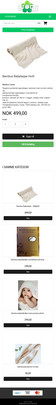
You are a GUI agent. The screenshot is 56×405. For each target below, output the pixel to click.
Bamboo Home (8, 84)
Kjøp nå (28, 136)
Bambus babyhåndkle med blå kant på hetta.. (28, 260)
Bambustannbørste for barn (28, 367)
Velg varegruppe (28, 30)
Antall (4, 119)
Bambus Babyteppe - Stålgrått (28, 206)
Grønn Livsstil (28, 402)
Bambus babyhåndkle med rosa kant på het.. (28, 313)
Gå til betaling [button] (28, 144)
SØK (39, 23)
